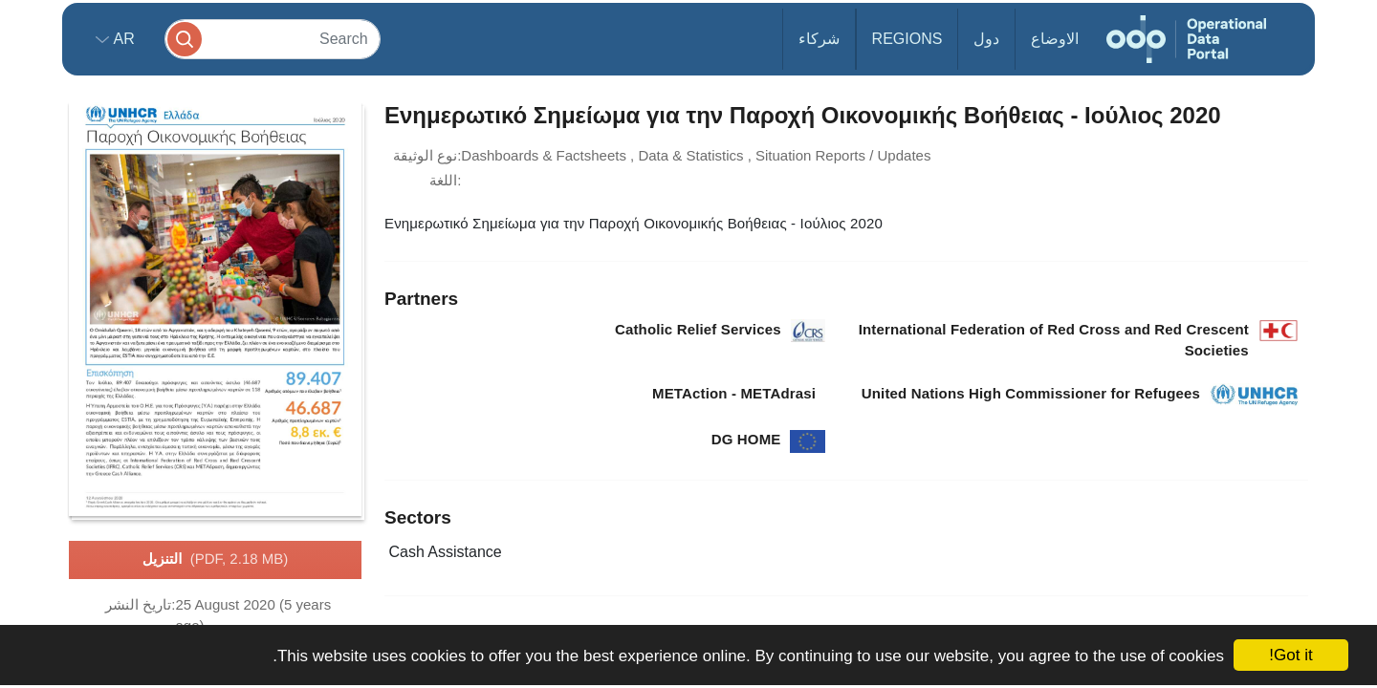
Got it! (1290, 655)
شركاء (819, 39)
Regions (907, 39)
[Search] (272, 38)
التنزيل (215, 560)
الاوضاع (1055, 39)
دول (986, 39)
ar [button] (122, 39)
